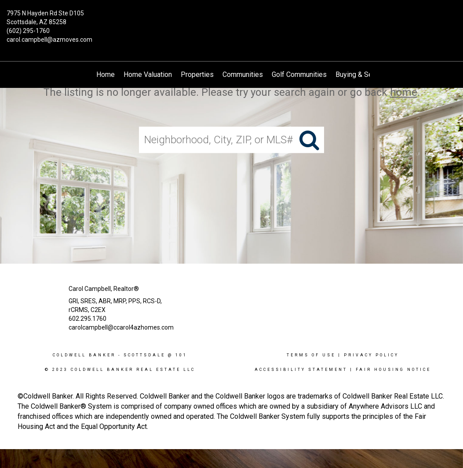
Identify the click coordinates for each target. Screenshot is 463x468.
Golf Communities (299, 74)
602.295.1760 (87, 318)
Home (105, 74)
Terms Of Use (311, 355)
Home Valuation (148, 74)
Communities (242, 74)
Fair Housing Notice (393, 369)
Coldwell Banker (84, 355)
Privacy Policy (371, 355)
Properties (197, 74)
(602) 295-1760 (28, 30)
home (403, 92)
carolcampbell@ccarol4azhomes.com (121, 327)
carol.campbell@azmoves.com (49, 39)
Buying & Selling (360, 74)
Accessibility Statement (301, 369)
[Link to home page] (231, 20)
